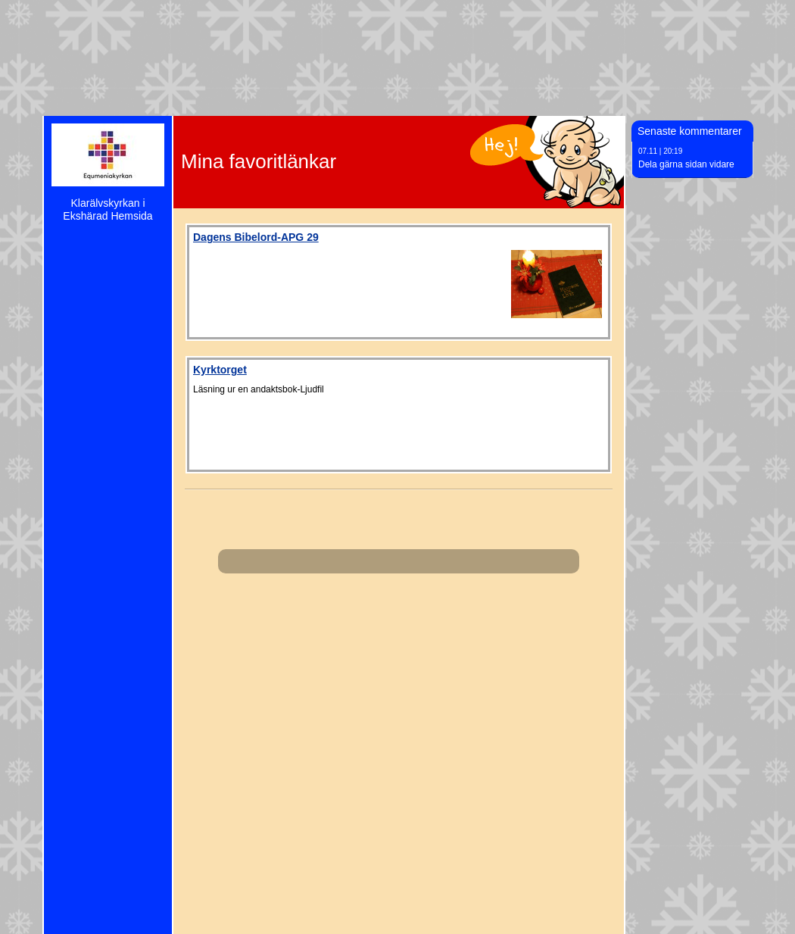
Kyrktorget (220, 370)
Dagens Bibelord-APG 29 (256, 237)
